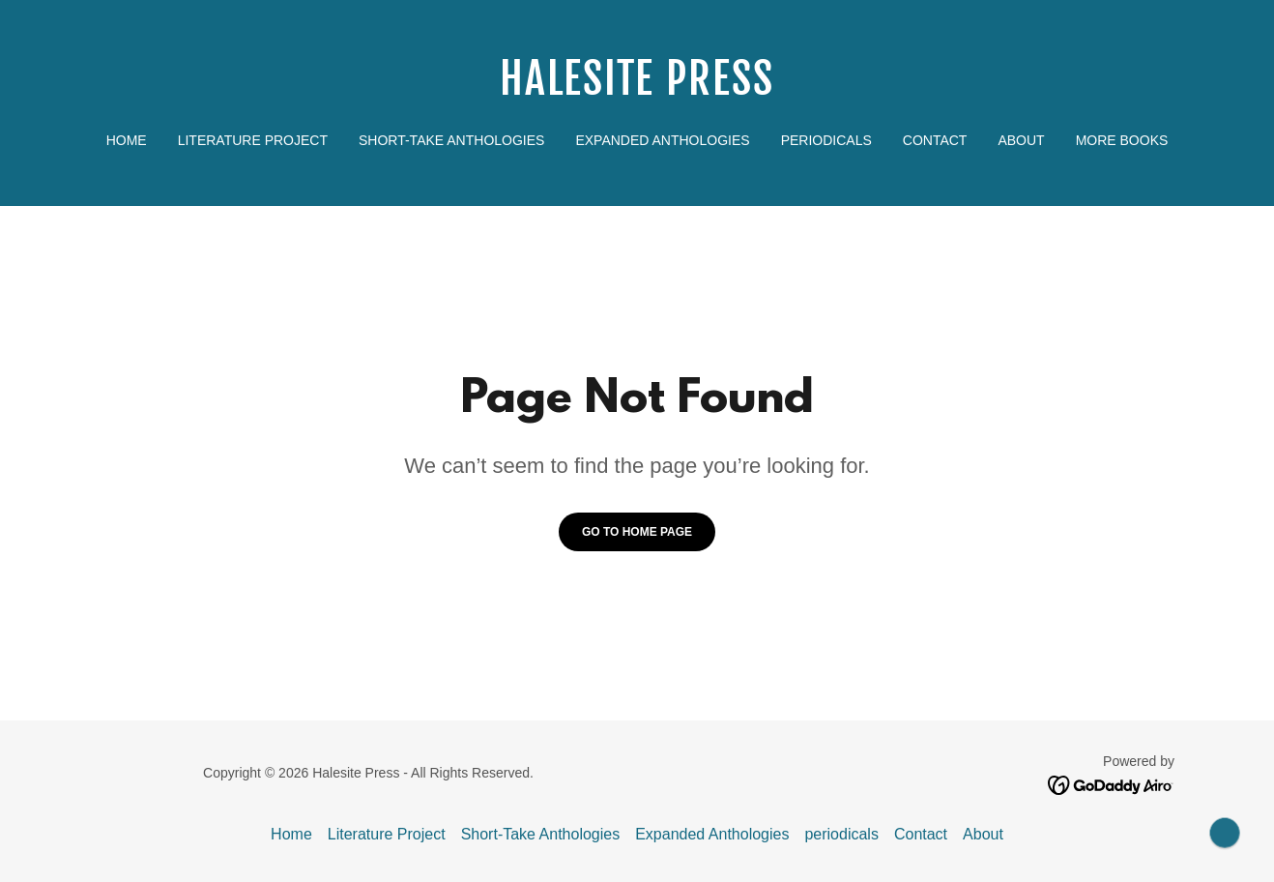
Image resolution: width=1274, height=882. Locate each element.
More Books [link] (1122, 140)
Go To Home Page (637, 532)
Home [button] (291, 834)
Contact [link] (935, 140)
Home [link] (126, 140)
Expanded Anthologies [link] (662, 140)
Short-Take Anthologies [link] (451, 140)
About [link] (1021, 140)
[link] (637, 89)
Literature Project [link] (253, 140)
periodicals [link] (826, 140)
